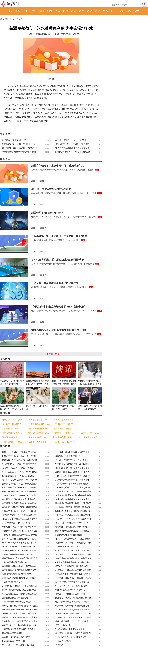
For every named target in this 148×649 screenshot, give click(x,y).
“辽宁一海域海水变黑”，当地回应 (69, 547)
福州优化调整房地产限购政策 (15, 598)
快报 (97, 10)
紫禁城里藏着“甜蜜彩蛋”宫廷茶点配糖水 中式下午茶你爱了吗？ (37, 384)
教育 (73, 10)
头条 (57, 10)
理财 (129, 10)
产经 (89, 10)
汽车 (33, 10)
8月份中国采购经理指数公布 (14, 562)
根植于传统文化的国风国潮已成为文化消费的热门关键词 (64, 384)
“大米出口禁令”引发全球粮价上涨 (69, 629)
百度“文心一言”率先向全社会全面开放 (71, 484)
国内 (18, 19)
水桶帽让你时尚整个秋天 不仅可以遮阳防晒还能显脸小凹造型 (90, 384)
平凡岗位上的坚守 (63, 641)
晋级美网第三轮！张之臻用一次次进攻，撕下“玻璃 (59, 236)
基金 (18, 10)
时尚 (65, 10)
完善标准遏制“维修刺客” (12, 582)
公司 (3, 10)
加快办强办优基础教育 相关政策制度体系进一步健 (58, 330)
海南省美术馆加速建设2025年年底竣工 (72, 531)
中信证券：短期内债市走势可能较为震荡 (73, 570)
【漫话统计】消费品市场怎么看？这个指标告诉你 (58, 306)
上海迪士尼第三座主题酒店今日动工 (18, 554)
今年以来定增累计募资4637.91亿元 (17, 574)
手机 (25, 10)
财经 (137, 10)
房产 (81, 10)
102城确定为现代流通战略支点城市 (70, 637)
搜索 (144, 4)
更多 (97, 170)
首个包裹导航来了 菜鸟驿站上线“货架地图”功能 (57, 259)
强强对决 (59, 645)
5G (10, 10)
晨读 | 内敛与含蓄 (63, 625)
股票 (121, 10)
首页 (12, 19)
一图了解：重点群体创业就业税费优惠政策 (54, 283)
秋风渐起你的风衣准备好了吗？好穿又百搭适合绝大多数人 (12, 409)
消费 (49, 10)
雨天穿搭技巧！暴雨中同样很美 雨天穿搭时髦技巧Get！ (12, 384)
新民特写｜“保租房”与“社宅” (14, 140)
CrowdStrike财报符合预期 (13, 641)
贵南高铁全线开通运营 (12, 633)
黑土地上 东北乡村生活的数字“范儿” (71, 140)
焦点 (105, 10)
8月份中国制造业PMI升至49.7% (16, 523)
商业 (41, 10)
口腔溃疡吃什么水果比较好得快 (69, 535)
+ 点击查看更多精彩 (51, 354)
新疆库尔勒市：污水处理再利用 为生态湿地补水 (57, 165)
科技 (113, 10)
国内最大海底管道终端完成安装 (16, 637)
